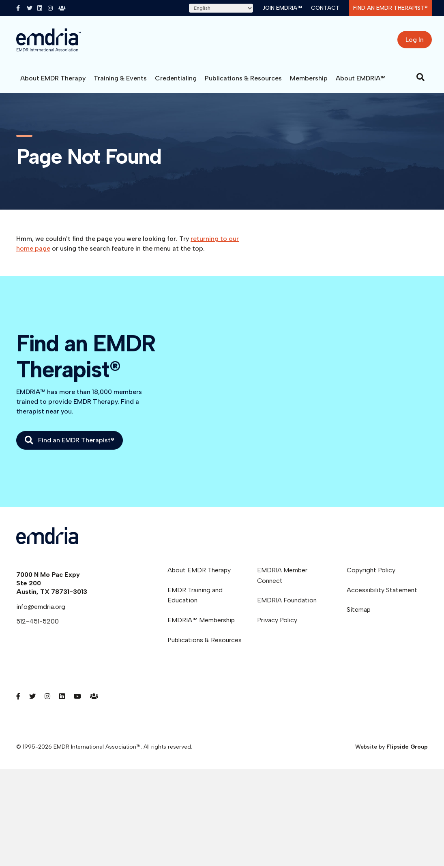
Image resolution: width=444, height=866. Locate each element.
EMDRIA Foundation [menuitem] (287, 600)
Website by (391, 746)
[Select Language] (221, 8)
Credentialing (176, 78)
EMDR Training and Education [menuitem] (195, 595)
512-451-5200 (37, 621)
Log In (414, 39)
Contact (325, 7)
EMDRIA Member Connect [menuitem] (282, 575)
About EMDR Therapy (53, 78)
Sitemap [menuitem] (359, 609)
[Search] (420, 77)
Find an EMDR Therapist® (390, 7)
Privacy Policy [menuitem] (277, 620)
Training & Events (120, 78)
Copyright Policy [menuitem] (371, 570)
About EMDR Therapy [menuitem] (199, 570)
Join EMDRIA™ (282, 7)
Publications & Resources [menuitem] (204, 640)
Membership (309, 78)
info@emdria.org (40, 607)
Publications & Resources (243, 78)
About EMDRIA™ (361, 78)
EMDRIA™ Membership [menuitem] (201, 620)
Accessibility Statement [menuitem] (382, 590)
